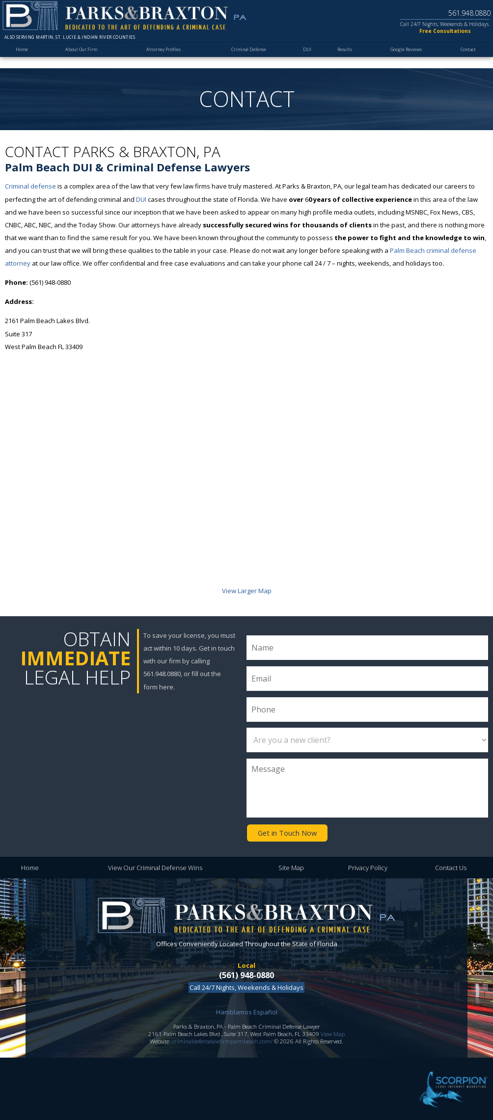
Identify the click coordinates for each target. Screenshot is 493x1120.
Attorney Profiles (162, 57)
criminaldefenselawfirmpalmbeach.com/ (222, 1039)
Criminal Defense (247, 57)
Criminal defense (30, 186)
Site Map (291, 865)
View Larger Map (247, 590)
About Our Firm (81, 57)
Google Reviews (403, 57)
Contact (466, 57)
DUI (305, 57)
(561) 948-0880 (246, 973)
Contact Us (450, 865)
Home (23, 57)
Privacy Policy (367, 865)
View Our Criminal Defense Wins (155, 865)
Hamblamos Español (246, 1010)
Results (341, 57)
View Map (333, 1032)
